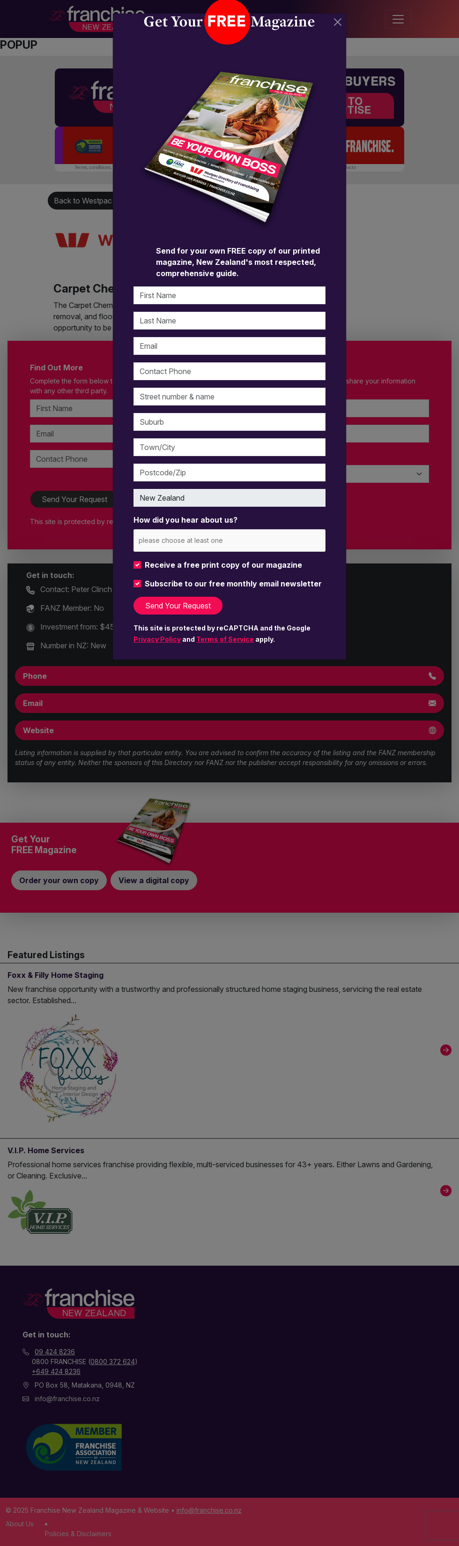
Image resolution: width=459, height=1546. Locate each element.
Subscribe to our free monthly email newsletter (233, 583)
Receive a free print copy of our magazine (223, 565)
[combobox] (229, 540)
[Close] (337, 22)
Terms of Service (225, 639)
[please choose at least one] (195, 540)
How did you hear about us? (185, 520)
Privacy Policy (157, 639)
